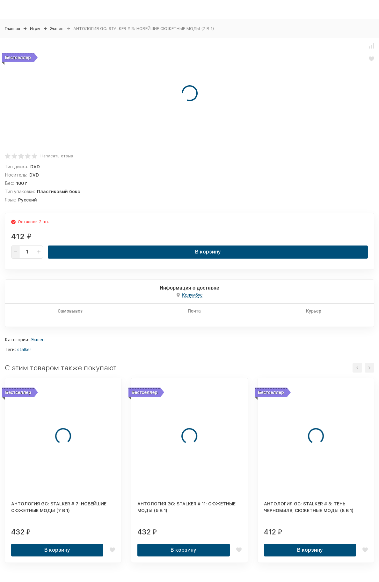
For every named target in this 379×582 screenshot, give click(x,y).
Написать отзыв (56, 156)
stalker (24, 349)
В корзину (208, 252)
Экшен (56, 28)
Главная (12, 28)
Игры (35, 28)
